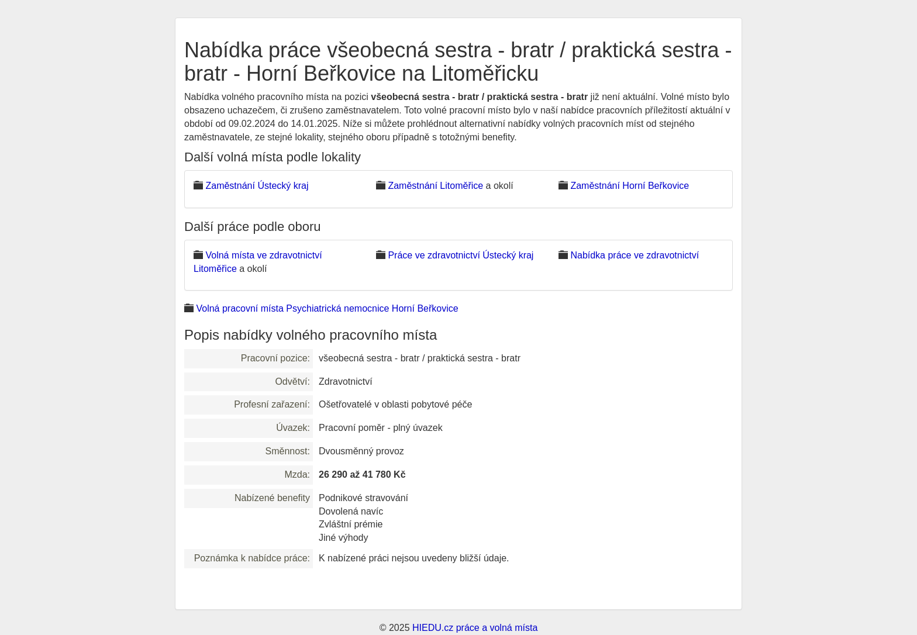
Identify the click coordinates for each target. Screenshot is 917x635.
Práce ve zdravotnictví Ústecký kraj (460, 255)
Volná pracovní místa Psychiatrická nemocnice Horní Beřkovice (327, 308)
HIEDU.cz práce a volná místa (474, 628)
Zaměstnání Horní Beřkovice (629, 186)
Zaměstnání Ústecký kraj (256, 186)
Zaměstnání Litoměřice (435, 186)
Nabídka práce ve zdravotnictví (634, 255)
